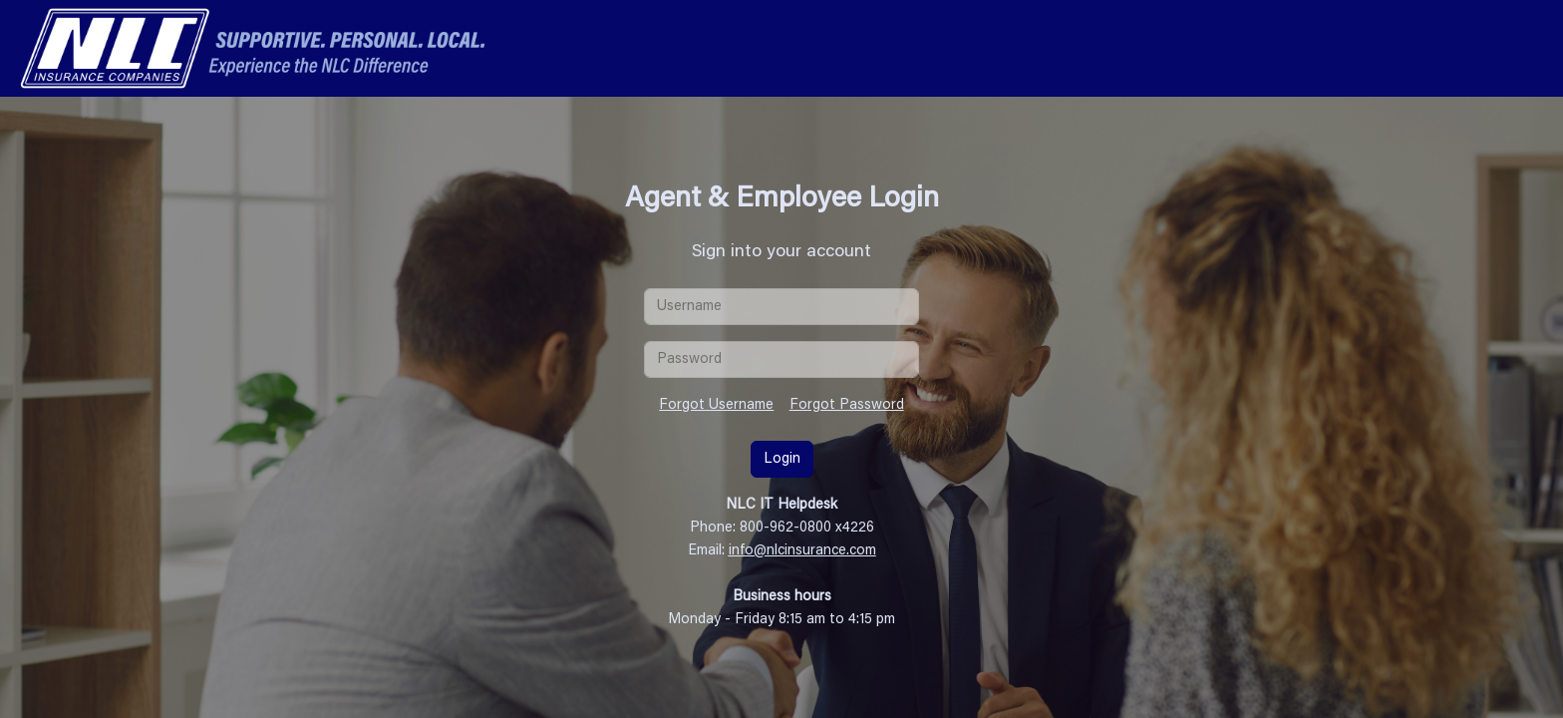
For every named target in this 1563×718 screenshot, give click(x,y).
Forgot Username (716, 405)
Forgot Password (846, 405)
